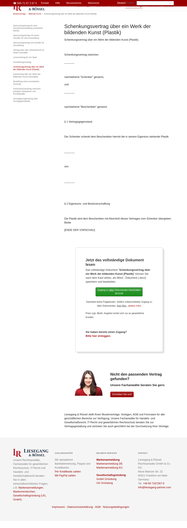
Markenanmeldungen (30, 494)
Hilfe (57, 3)
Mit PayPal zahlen (65, 482)
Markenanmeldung (108, 466)
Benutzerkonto (73, 3)
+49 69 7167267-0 (153, 490)
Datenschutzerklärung (80, 514)
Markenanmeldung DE (109, 470)
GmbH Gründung (106, 486)
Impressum (58, 514)
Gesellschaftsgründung (111, 482)
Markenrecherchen (24, 498)
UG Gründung (104, 490)
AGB (98, 514)
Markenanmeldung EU (109, 474)
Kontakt (45, 3)
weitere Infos (134, 313)
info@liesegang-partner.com (154, 494)
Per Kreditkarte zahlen (68, 478)
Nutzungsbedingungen (116, 514)
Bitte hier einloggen (98, 343)
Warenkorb (93, 3)
